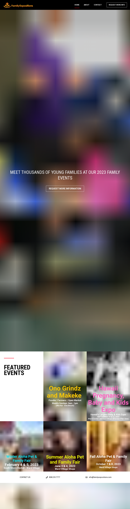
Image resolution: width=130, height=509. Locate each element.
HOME (77, 7)
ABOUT (86, 7)
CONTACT (98, 7)
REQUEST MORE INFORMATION (65, 170)
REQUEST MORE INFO (117, 6)
